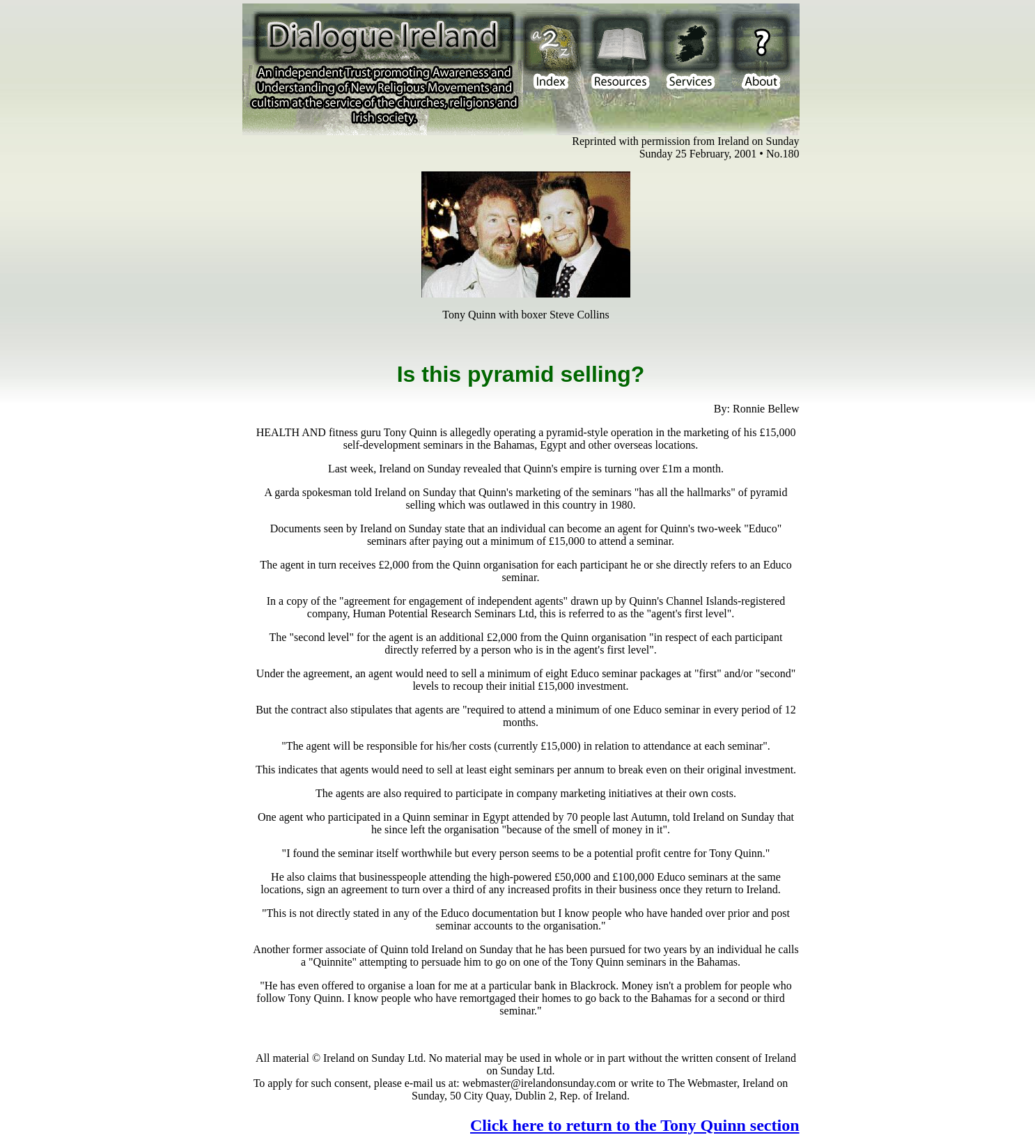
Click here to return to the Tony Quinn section (634, 1125)
